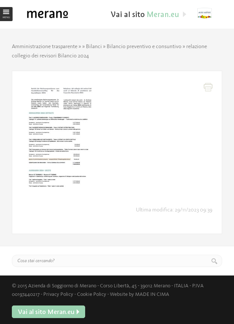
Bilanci (94, 46)
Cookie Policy (91, 294)
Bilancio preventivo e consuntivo (144, 46)
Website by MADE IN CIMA (139, 294)
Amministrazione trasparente (44, 46)
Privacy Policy (58, 294)
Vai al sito (209, 13)
